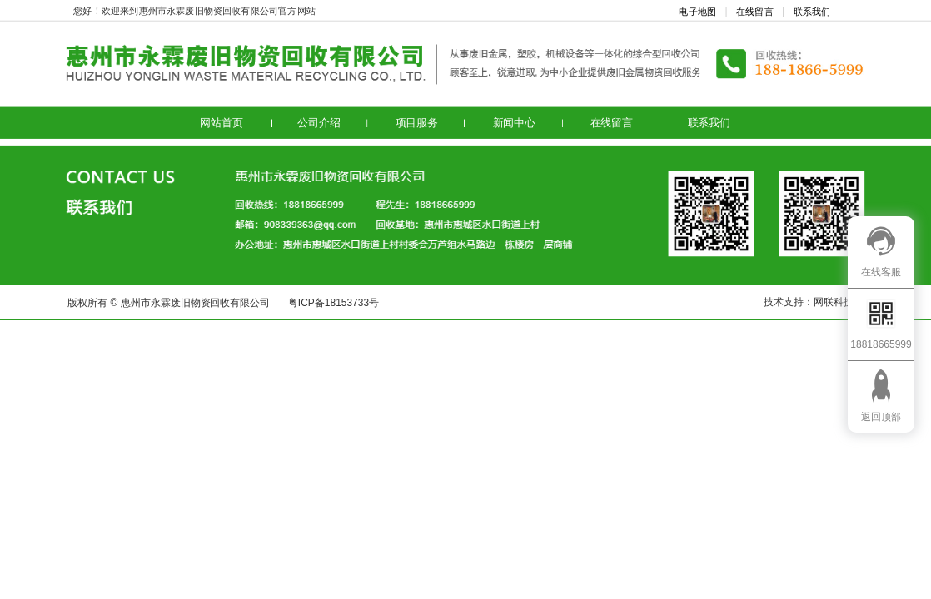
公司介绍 (318, 123)
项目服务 (417, 123)
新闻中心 (514, 123)
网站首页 (221, 123)
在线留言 (755, 12)
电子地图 (697, 12)
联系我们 (812, 12)
